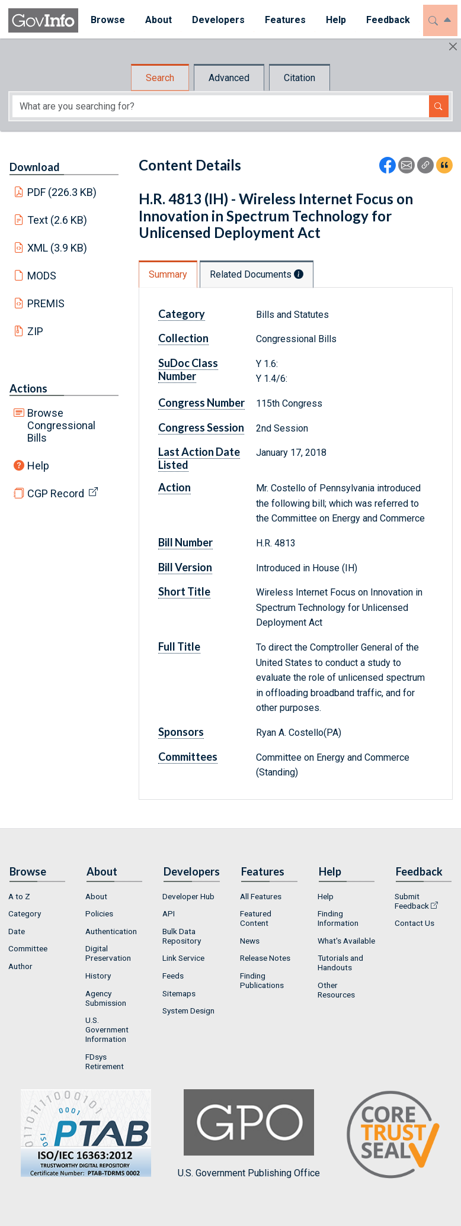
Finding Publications (262, 980)
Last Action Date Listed (199, 458)
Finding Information (338, 918)
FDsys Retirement (104, 1061)
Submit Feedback (412, 901)
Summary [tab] (168, 274)
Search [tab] (160, 77)
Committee (27, 948)
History (98, 975)
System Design (188, 1010)
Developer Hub (188, 896)
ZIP (35, 331)
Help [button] (334, 19)
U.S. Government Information (107, 1029)
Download (34, 166)
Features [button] (282, 19)
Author (20, 966)
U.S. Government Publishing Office (249, 1134)
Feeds (173, 975)
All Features (260, 896)
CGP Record (55, 493)
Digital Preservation (108, 953)
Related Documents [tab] (256, 274)
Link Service (183, 958)
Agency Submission (105, 998)
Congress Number (201, 402)
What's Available (346, 940)
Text (57, 220)
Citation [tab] (299, 77)
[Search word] (220, 106)
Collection (183, 338)
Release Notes (265, 958)
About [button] (156, 19)
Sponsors (181, 731)
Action (174, 487)
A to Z (19, 896)
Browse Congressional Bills (61, 425)
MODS (41, 275)
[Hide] (453, 46)
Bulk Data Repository (181, 935)
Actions (28, 388)
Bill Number (185, 542)
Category (181, 313)
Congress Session (201, 427)
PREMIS (46, 303)
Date (16, 931)
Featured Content (255, 918)
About (96, 896)
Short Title (184, 591)
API (168, 913)
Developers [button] (216, 19)
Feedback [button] (386, 19)
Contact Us (414, 923)
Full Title (179, 646)
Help (38, 465)
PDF (62, 192)
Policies (99, 913)
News (250, 940)
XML (57, 248)
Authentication (111, 931)
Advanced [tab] (229, 77)
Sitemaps (179, 993)
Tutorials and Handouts (340, 962)
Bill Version (185, 567)
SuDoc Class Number (188, 369)
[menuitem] (105, 20)
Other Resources (336, 989)
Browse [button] (105, 19)
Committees (187, 756)
